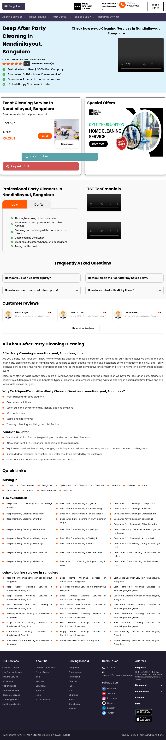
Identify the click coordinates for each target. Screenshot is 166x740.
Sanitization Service (11, 704)
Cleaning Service (10, 667)
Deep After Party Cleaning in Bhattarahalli (26, 552)
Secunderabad (48, 490)
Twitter (108, 712)
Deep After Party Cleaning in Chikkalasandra (135, 524)
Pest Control (62, 17)
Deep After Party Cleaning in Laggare (78, 503)
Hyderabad (65, 485)
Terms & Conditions (45, 667)
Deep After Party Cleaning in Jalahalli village (81, 508)
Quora (107, 703)
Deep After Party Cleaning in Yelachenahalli (81, 552)
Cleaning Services (14, 17)
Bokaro (30, 490)
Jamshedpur (12, 490)
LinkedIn (108, 708)
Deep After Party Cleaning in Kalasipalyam (134, 503)
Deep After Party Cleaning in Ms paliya (24, 543)
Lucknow (68, 490)
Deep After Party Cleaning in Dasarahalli (25, 529)
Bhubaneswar (27, 485)
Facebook (109, 688)
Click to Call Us (39, 156)
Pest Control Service (12, 672)
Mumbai (116, 485)
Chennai (83, 485)
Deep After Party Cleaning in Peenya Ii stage (81, 513)
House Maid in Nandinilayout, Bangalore (79, 640)
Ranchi (9, 485)
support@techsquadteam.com (110, 6)
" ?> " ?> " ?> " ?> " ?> (27, 123)
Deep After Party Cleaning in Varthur (24, 519)
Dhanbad (99, 485)
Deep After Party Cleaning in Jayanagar (79, 529)
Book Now (66, 144)
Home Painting (40, 17)
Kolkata (131, 485)
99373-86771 (112, 667)
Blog (38, 676)
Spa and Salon (85, 17)
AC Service (7, 681)
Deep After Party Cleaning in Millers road (25, 561)
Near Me (40, 681)
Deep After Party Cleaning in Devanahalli (133, 519)
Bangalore (47, 485)
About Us (40, 690)
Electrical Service (10, 690)
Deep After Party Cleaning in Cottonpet (25, 513)
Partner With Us (43, 699)
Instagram (109, 698)
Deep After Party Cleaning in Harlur (77, 543)
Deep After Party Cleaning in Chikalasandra (135, 513)
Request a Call (20, 166)
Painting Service (10, 676)
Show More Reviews (83, 328)
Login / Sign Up (155, 6)
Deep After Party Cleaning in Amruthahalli (134, 538)
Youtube (108, 693)
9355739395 (133, 5)
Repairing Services (108, 16)
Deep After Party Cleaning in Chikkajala (79, 538)
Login (38, 695)
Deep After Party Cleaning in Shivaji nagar (26, 538)
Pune (144, 485)
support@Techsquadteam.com (117, 675)
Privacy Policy (42, 672)
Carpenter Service (11, 695)
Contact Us (41, 685)
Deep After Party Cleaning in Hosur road (133, 508)
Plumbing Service (10, 699)
